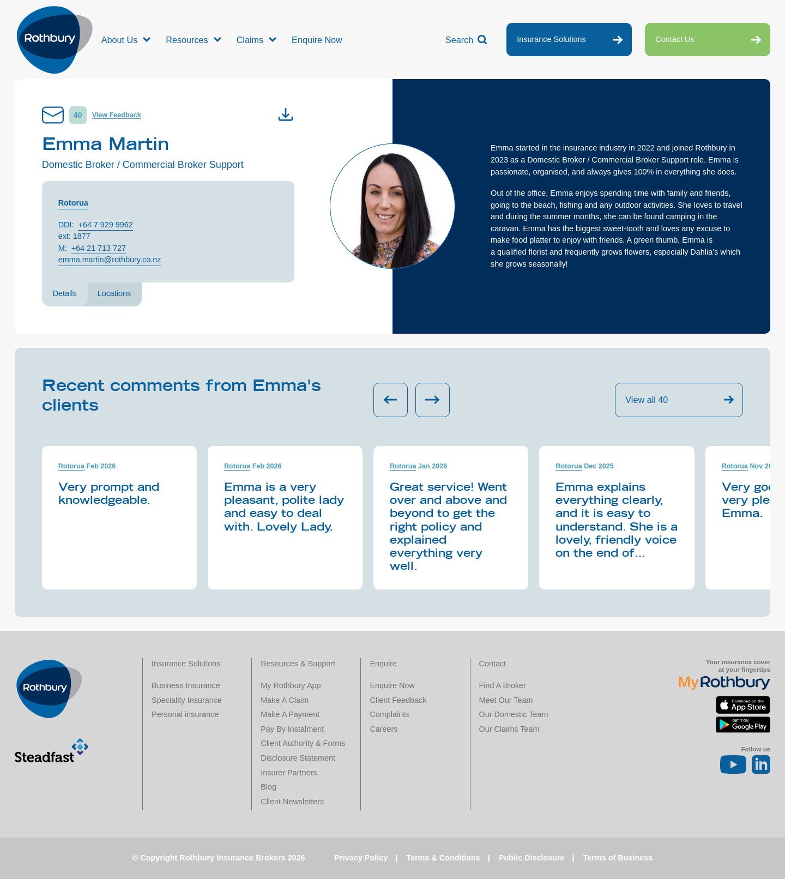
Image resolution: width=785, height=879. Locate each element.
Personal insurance (185, 714)
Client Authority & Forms (303, 743)
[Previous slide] (390, 400)
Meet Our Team (506, 700)
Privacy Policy (361, 857)
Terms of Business (618, 857)
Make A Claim (285, 700)
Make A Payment (290, 714)
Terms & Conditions (443, 857)
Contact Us (674, 39)
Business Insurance (186, 685)
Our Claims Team (509, 729)
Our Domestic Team (513, 714)
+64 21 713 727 (98, 248)
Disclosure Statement (298, 758)
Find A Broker (502, 685)
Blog (268, 786)
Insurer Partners (289, 772)
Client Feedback (398, 700)
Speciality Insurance (187, 700)
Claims (250, 40)
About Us (119, 40)
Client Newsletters (292, 801)
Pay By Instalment (292, 729)
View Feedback (116, 115)
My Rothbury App (291, 685)
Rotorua (73, 202)
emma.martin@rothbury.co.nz (109, 259)
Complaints (389, 714)
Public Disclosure (532, 857)
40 (78, 115)
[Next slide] (432, 400)
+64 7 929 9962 (105, 224)
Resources (187, 40)
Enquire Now (317, 40)
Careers (383, 729)
